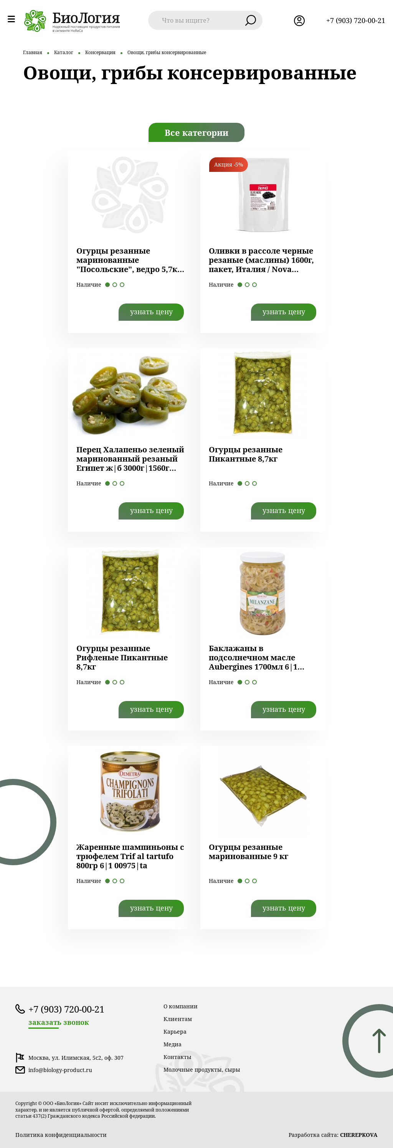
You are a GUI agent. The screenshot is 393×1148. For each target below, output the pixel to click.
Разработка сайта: (333, 1134)
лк (299, 20)
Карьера (175, 1031)
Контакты (177, 1057)
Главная (32, 52)
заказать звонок (58, 1022)
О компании (180, 1006)
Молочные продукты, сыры (201, 1069)
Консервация (100, 52)
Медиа (172, 1044)
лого (72, 21)
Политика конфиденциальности (61, 1134)
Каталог (63, 52)
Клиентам (177, 1019)
